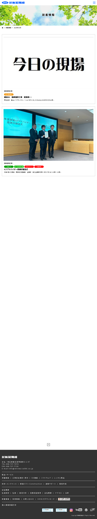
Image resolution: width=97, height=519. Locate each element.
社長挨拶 (5, 493)
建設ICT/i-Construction (31, 484)
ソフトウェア (46, 478)
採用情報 (16, 499)
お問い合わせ (28, 499)
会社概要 (5, 490)
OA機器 (35, 478)
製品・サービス (8, 475)
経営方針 (23, 493)
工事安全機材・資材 (20, 478)
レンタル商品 (59, 478)
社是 (14, 493)
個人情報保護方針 (9, 505)
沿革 (67, 493)
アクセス (58, 493)
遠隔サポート (51, 484)
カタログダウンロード (46, 499)
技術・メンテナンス (9, 484)
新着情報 (8, 27)
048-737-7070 (12, 464)
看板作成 (63, 484)
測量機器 (5, 478)
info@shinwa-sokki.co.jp (21, 468)
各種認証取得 (35, 493)
